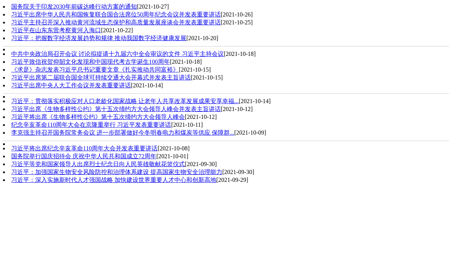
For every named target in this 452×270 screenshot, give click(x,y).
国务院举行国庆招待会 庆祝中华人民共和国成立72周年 (83, 156)
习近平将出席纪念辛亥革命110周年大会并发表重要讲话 (84, 148)
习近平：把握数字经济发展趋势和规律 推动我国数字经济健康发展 (98, 38)
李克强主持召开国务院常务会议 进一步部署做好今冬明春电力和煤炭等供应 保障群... (122, 132)
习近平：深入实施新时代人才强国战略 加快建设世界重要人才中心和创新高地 (113, 180)
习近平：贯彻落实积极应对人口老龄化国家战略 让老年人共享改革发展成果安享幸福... (125, 101)
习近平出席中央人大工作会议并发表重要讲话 (71, 85)
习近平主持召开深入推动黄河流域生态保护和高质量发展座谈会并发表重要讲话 (116, 22)
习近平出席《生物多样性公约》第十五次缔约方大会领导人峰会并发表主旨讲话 (116, 109)
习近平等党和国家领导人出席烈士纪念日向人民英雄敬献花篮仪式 (98, 164)
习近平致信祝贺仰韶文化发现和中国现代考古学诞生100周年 (90, 61)
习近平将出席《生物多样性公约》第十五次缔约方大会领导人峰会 (98, 117)
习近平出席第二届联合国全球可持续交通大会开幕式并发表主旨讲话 (101, 77)
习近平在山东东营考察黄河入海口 (56, 30)
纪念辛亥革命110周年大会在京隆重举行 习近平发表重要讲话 (91, 125)
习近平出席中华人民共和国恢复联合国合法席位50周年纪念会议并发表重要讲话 (116, 14)
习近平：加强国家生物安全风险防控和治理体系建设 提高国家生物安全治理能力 (116, 172)
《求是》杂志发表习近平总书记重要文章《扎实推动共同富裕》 (95, 69)
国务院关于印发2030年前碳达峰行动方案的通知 (74, 6)
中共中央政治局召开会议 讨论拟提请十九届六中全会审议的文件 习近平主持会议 (117, 54)
